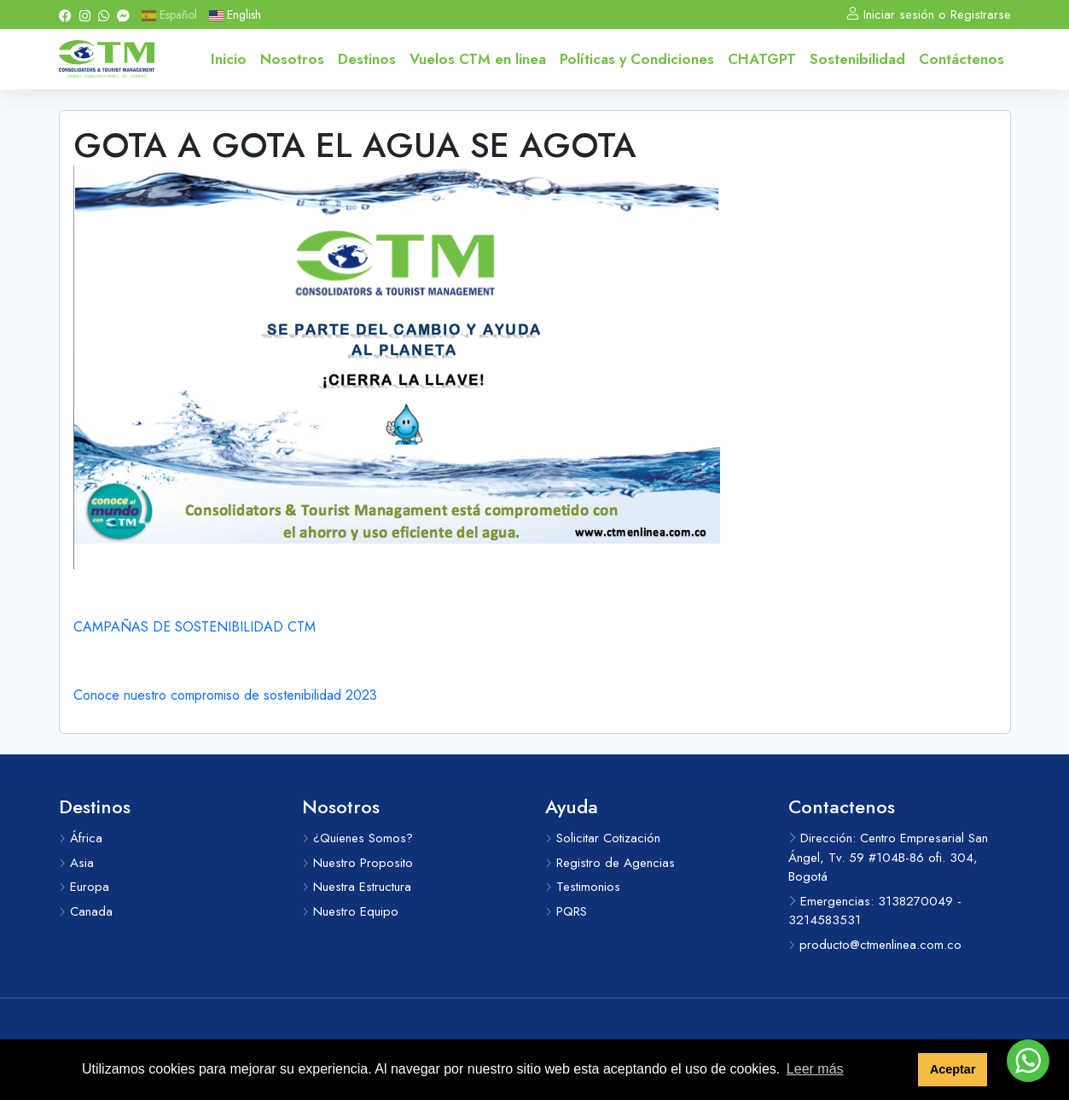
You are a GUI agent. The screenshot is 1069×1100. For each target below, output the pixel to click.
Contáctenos (961, 59)
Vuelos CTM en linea (478, 59)
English (235, 14)
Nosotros (292, 59)
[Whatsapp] (103, 14)
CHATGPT (762, 59)
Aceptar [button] (953, 1069)
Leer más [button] (815, 1069)
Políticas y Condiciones (637, 59)
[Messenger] (123, 14)
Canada (86, 911)
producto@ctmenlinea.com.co (875, 944)
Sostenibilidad (857, 59)
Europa (84, 886)
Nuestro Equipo (350, 911)
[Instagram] (84, 14)
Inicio (229, 59)
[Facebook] (65, 14)
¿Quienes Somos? (357, 838)
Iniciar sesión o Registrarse (928, 14)
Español (169, 14)
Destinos (367, 59)
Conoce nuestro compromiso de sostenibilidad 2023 (225, 695)
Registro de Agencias (610, 862)
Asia (76, 862)
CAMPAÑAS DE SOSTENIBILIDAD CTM (194, 627)
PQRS (566, 911)
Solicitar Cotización (602, 838)
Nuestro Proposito (357, 862)
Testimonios (582, 886)
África (80, 838)
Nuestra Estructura (356, 886)
